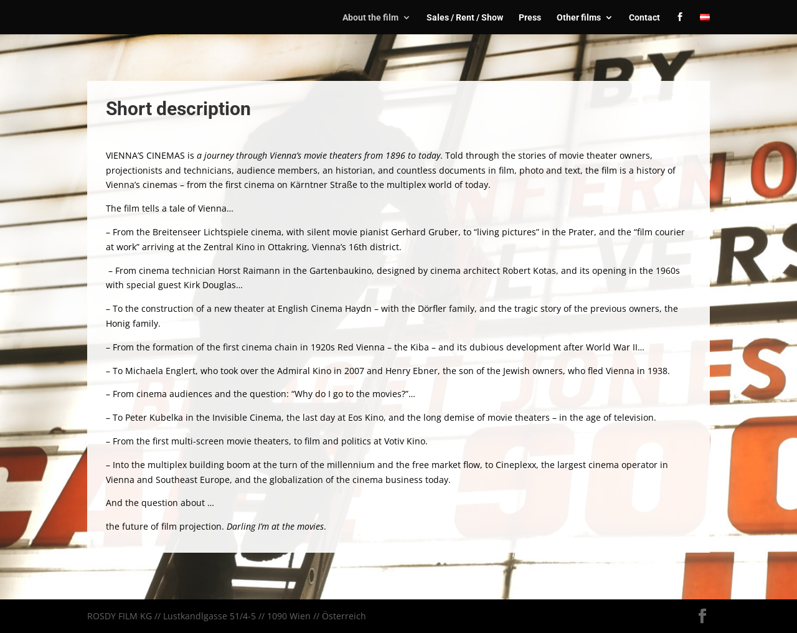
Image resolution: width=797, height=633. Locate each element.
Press (530, 17)
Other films (579, 17)
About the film (370, 17)
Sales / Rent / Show (465, 17)
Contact (644, 17)
